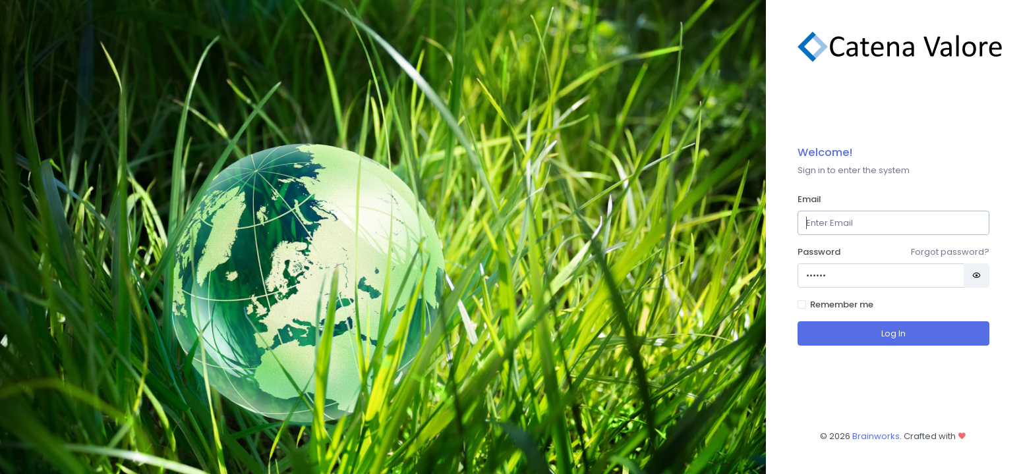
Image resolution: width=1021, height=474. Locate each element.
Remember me (841, 304)
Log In (893, 333)
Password (819, 252)
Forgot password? (950, 252)
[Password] (881, 275)
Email (809, 199)
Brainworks (876, 436)
